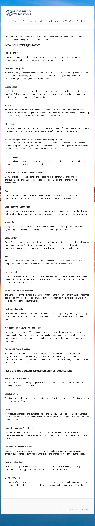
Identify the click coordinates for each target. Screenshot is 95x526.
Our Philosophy (30, 21)
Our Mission (14, 21)
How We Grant (67, 21)
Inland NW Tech (81, 510)
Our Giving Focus (49, 21)
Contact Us (82, 21)
